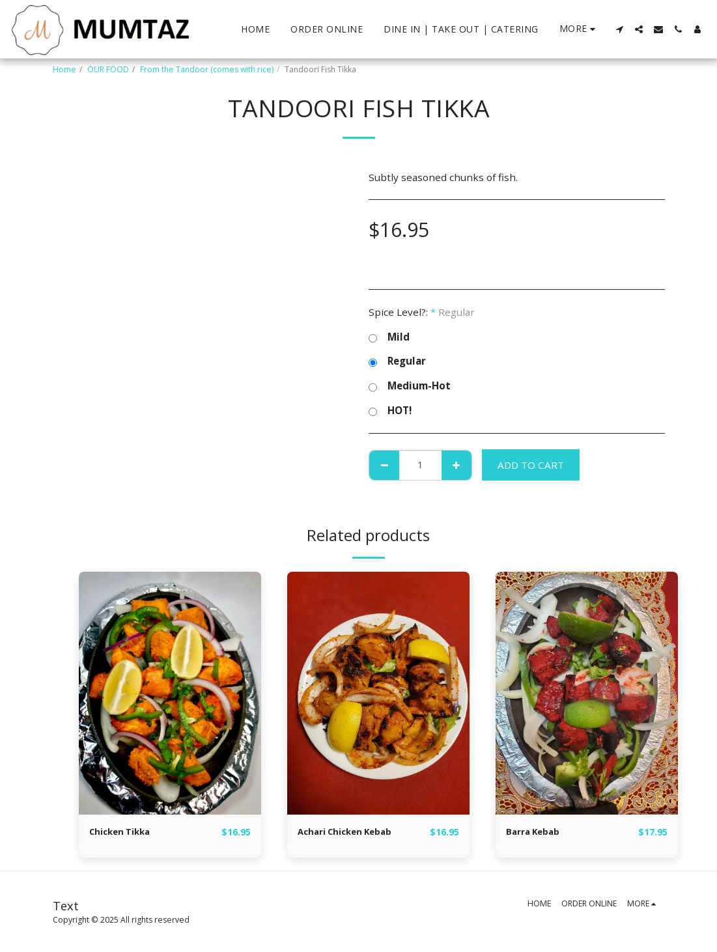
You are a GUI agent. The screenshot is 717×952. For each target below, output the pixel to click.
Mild (389, 337)
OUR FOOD (108, 69)
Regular (397, 361)
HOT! (390, 411)
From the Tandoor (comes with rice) (207, 69)
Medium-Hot (410, 386)
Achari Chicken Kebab (352, 832)
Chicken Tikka (124, 832)
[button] (619, 29)
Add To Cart (531, 464)
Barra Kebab (536, 832)
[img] (170, 693)
